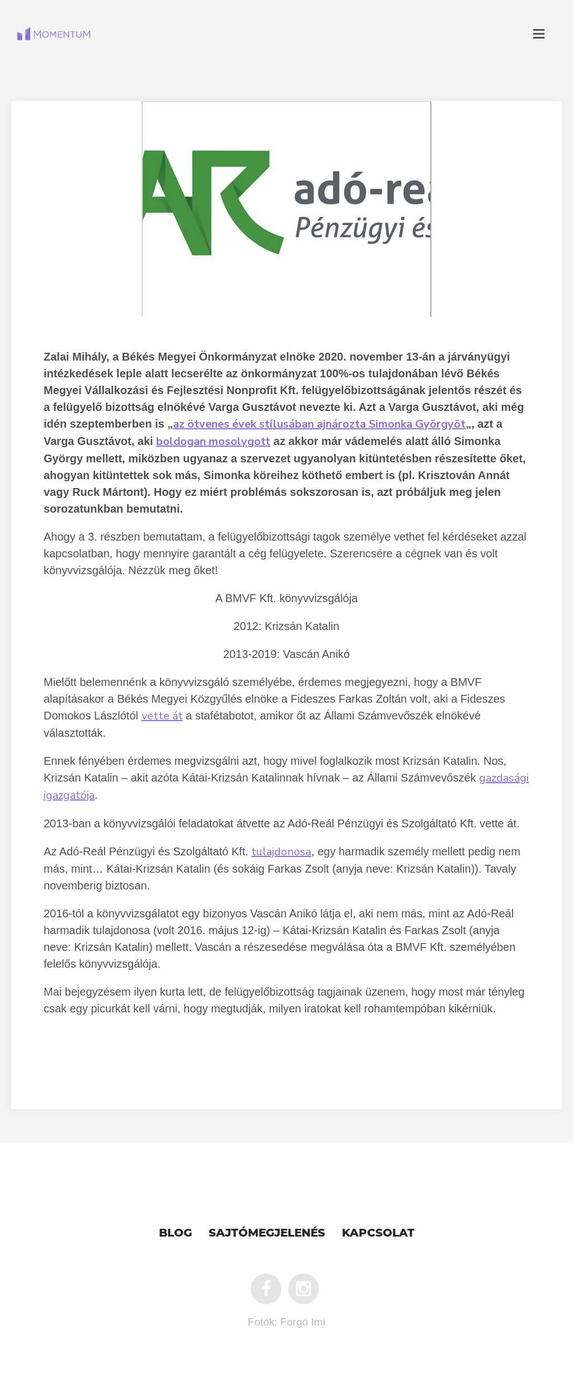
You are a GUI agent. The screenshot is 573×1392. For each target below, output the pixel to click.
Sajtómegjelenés (267, 1232)
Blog (175, 1232)
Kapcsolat (378, 1232)
